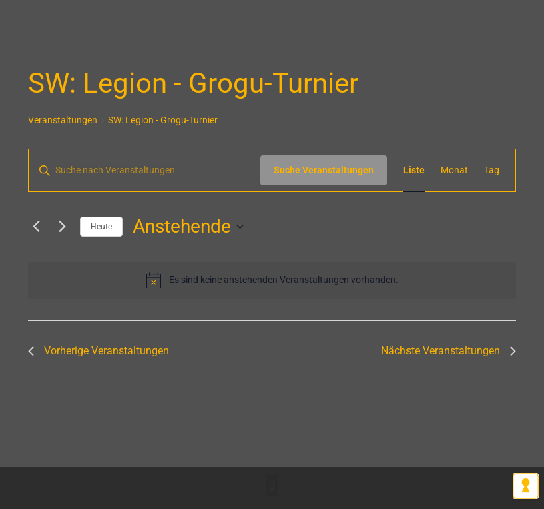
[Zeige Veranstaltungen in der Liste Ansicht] (414, 170)
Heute (101, 226)
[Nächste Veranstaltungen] (62, 227)
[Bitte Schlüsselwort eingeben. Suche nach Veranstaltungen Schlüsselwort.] (144, 170)
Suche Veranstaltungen (324, 170)
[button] (272, 485)
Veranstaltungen (62, 120)
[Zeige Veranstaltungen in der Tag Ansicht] (491, 170)
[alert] (272, 280)
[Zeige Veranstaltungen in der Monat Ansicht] (454, 170)
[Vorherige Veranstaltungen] (36, 227)
